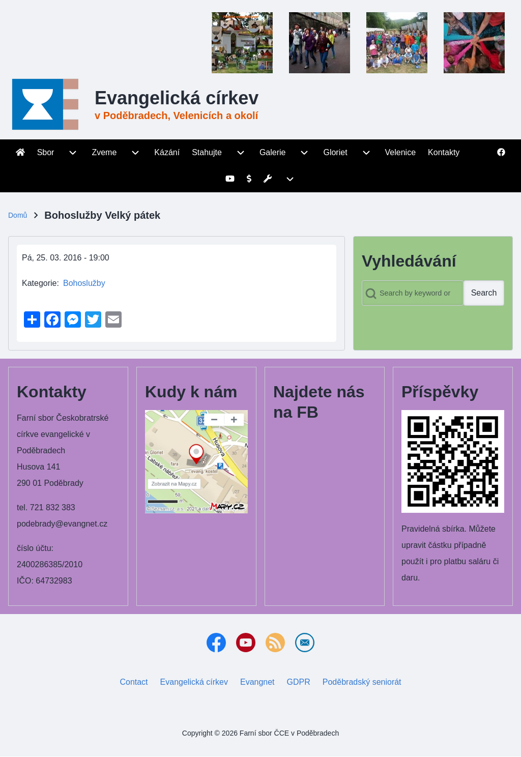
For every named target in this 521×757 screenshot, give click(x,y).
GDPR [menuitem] (298, 682)
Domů (17, 215)
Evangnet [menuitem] (259, 680)
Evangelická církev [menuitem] (196, 680)
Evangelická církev (176, 98)
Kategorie (39, 283)
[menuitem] (20, 152)
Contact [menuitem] (134, 682)
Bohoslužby (84, 283)
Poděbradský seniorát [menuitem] (364, 680)
